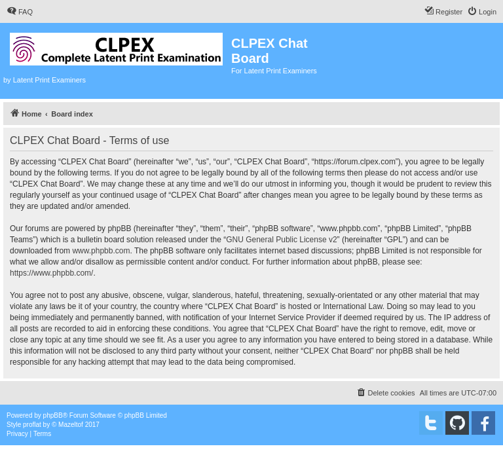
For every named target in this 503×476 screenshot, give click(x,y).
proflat (32, 424)
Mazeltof (70, 424)
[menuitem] (20, 12)
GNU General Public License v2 (281, 239)
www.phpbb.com (101, 250)
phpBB (53, 415)
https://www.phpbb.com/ (51, 273)
